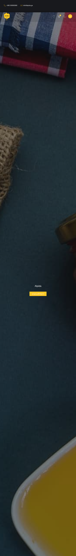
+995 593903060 (10, 5)
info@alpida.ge (27, 5)
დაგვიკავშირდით (38, 295)
